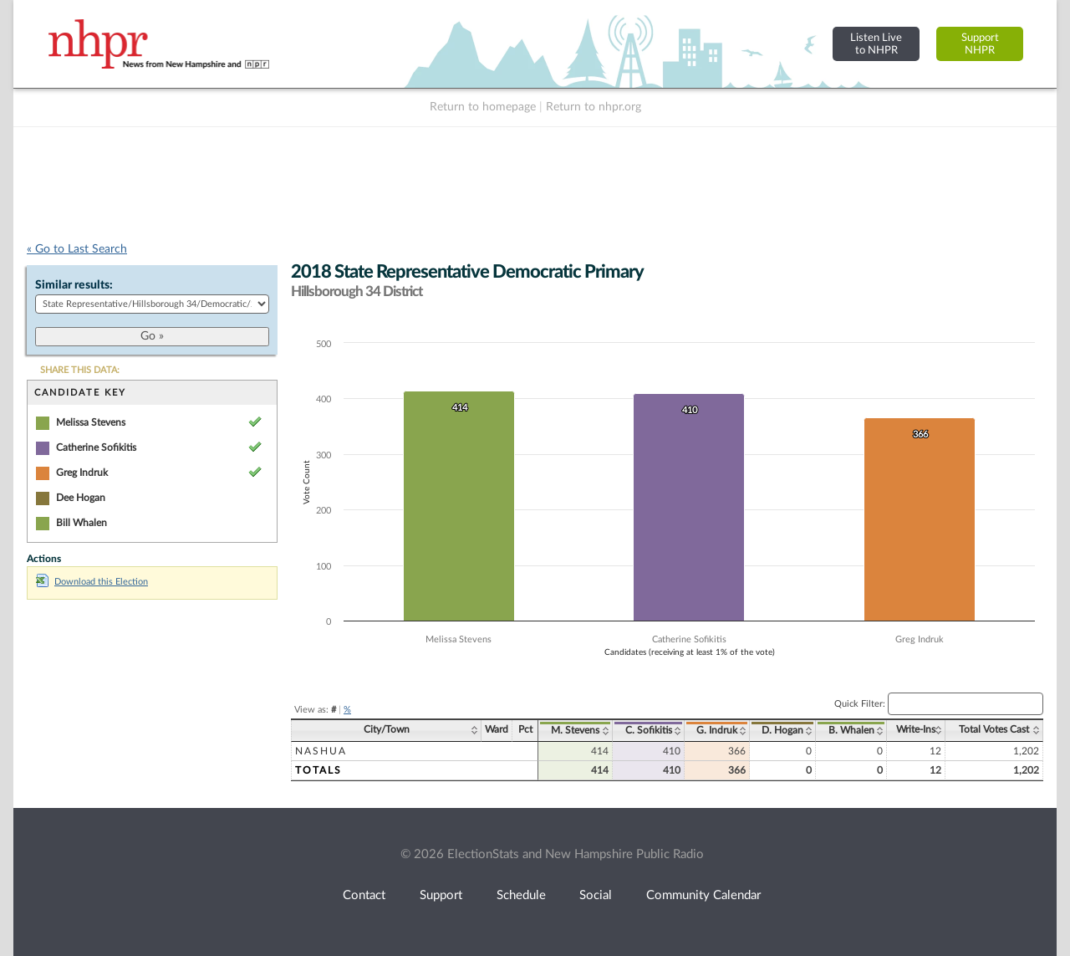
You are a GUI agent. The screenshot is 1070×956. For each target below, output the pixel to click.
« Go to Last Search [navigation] (77, 249)
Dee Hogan (80, 498)
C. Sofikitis (648, 730)
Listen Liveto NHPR (876, 44)
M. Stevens (575, 730)
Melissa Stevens (90, 422)
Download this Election (92, 581)
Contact (364, 895)
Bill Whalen (81, 523)
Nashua (321, 751)
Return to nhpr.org (593, 107)
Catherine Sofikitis (96, 447)
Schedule (521, 895)
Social (595, 895)
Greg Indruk (82, 473)
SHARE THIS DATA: (80, 370)
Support (441, 895)
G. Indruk (716, 730)
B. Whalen (851, 730)
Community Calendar (703, 895)
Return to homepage (483, 107)
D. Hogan (782, 730)
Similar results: (74, 285)
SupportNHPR (980, 44)
